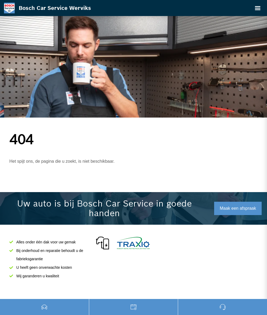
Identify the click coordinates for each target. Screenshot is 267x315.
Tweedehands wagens (44, 307)
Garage (133, 307)
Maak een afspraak (238, 208)
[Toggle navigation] (257, 8)
